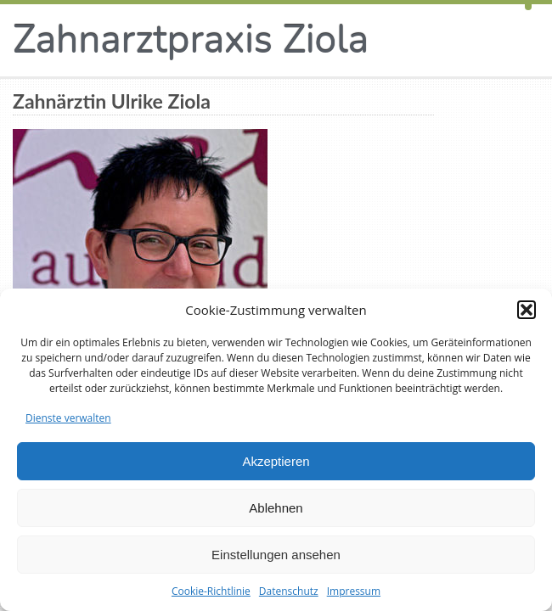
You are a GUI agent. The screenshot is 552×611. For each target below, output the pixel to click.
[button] (526, 309)
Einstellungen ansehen (276, 554)
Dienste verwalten (68, 418)
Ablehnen (275, 508)
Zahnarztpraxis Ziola (191, 39)
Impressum (353, 591)
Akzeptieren (275, 461)
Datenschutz (288, 591)
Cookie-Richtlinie (211, 591)
